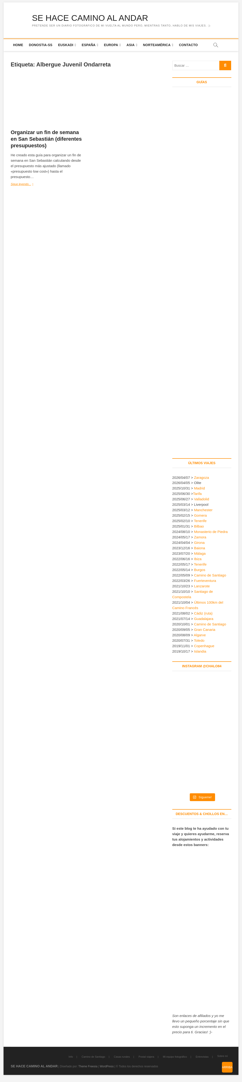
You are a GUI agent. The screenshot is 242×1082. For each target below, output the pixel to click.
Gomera (200, 516)
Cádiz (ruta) (203, 613)
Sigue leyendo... (30, 184)
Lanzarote (202, 586)
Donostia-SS (40, 45)
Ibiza (198, 559)
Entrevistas (202, 1056)
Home (18, 45)
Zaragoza (202, 478)
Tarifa (197, 494)
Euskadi (65, 45)
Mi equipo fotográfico (175, 1056)
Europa (111, 45)
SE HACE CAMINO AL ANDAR (90, 18)
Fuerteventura (205, 581)
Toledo (199, 640)
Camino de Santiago (210, 575)
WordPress (107, 1066)
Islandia (200, 651)
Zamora (200, 537)
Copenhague (204, 646)
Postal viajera (146, 1056)
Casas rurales (122, 1056)
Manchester (203, 510)
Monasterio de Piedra (211, 532)
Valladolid (201, 499)
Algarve (200, 635)
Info (71, 1056)
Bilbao (199, 526)
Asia (130, 45)
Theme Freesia (87, 1066)
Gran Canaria (204, 630)
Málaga (200, 554)
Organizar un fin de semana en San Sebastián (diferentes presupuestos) (46, 139)
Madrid (199, 488)
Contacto (188, 45)
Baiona (199, 548)
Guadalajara (203, 619)
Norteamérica (157, 45)
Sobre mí (222, 1056)
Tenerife (200, 521)
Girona (199, 543)
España (89, 45)
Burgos (199, 570)
